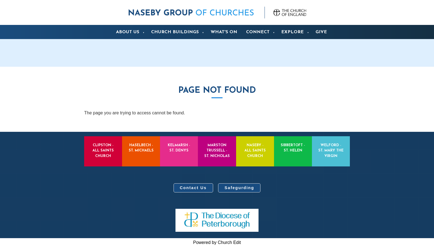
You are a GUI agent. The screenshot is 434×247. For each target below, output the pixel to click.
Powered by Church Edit (217, 242)
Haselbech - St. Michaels (141, 147)
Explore (292, 32)
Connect (258, 32)
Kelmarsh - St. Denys (179, 147)
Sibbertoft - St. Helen (293, 147)
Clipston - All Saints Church (103, 150)
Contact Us (193, 188)
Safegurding (239, 188)
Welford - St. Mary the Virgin (330, 150)
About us (127, 32)
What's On (224, 32)
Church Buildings (175, 32)
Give (321, 32)
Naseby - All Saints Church (255, 150)
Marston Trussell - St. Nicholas (217, 150)
